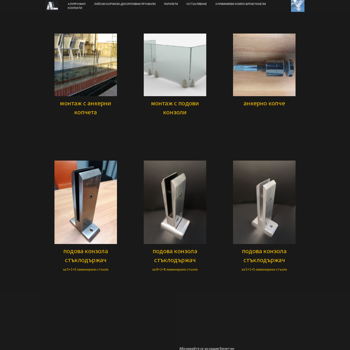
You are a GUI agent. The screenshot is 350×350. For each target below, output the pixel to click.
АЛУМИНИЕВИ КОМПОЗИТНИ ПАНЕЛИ (240, 4)
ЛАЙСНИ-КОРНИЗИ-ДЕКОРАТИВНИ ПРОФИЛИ (125, 4)
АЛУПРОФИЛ (76, 4)
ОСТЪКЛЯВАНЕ (196, 4)
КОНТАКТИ (75, 8)
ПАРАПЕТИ (171, 4)
